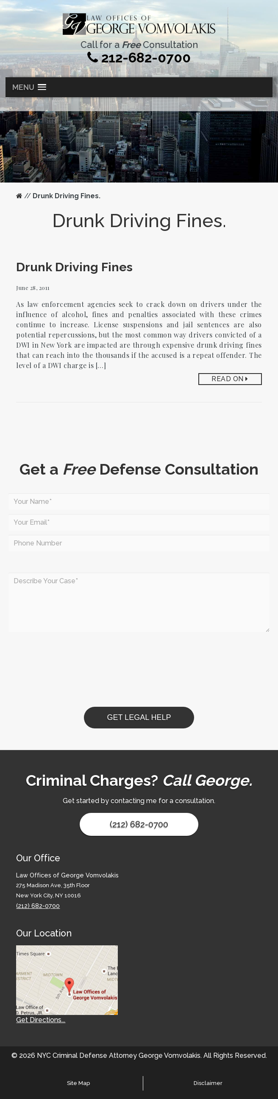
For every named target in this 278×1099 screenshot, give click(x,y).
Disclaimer (208, 1083)
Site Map (78, 1083)
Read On (229, 379)
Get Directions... (40, 1020)
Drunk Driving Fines (74, 267)
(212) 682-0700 (139, 824)
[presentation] (72, 690)
